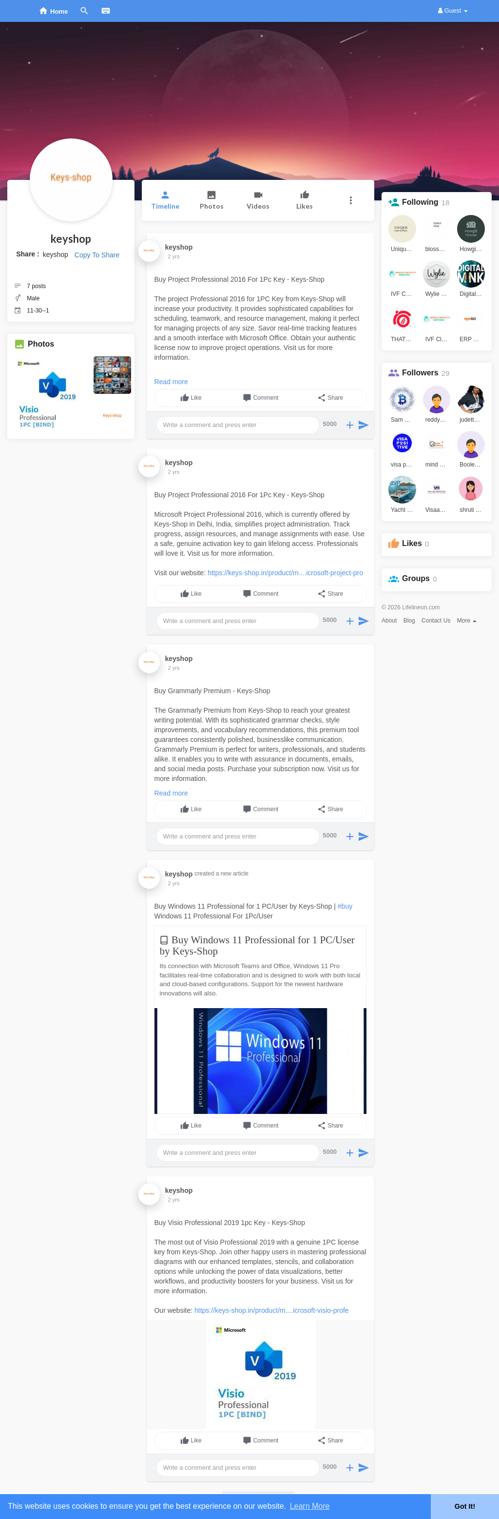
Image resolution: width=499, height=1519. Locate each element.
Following (420, 202)
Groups (416, 578)
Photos (41, 344)
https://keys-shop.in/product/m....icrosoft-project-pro (285, 573)
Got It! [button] (465, 1506)
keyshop (71, 238)
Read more (171, 382)
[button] (351, 200)
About (389, 620)
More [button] (467, 620)
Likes (412, 543)
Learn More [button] (310, 1506)
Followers (420, 373)
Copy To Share (97, 255)
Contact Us (436, 620)
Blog (409, 620)
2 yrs (174, 256)
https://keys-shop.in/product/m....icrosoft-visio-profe (271, 1310)
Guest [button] (453, 10)
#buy (345, 906)
